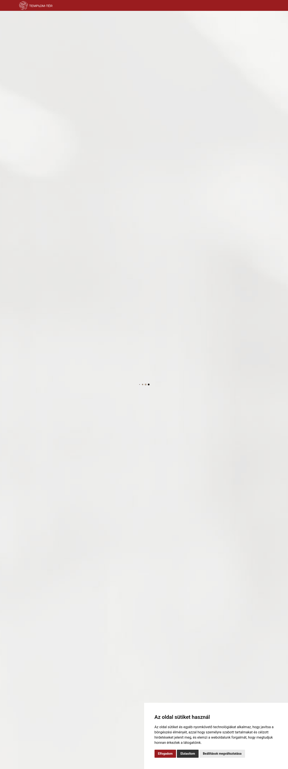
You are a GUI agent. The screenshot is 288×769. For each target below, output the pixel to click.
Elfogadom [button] (165, 753)
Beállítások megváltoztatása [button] (222, 753)
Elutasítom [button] (187, 753)
